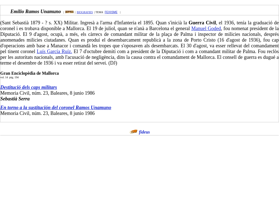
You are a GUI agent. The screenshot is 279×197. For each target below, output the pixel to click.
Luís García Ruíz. (54, 51)
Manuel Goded (206, 28)
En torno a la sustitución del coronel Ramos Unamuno (55, 107)
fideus (144, 132)
